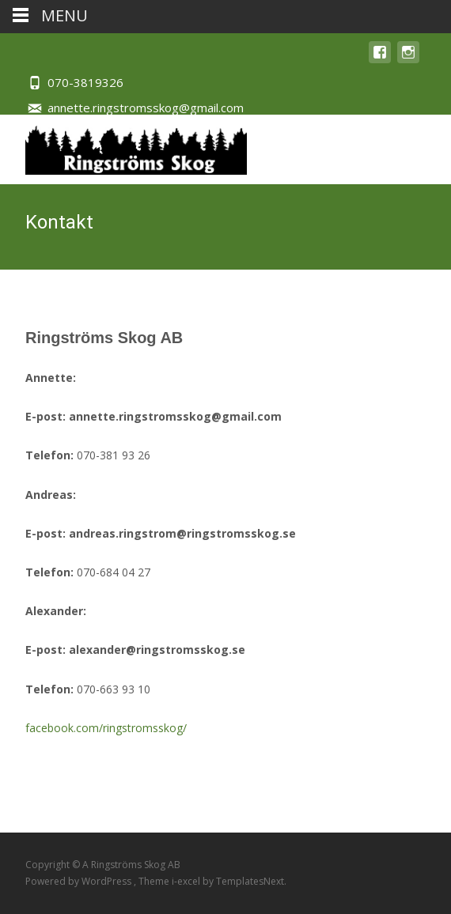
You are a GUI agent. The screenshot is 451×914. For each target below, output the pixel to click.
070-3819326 (85, 82)
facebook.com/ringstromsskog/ (106, 727)
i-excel (187, 881)
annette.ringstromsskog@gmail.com (145, 107)
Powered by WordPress (79, 881)
